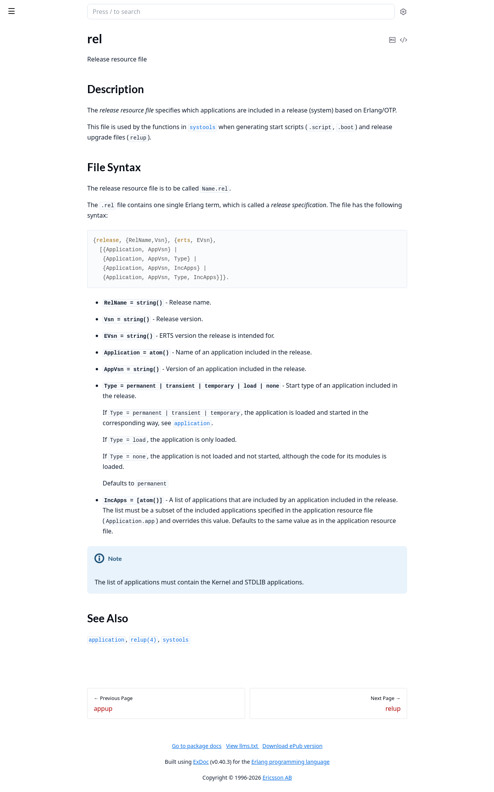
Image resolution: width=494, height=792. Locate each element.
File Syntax (28, 166)
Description (29, 157)
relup (12, 189)
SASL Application (28, 59)
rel (8, 143)
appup (13, 133)
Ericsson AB (335, 777)
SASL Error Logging (30, 106)
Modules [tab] (46, 31)
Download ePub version (350, 745)
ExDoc (259, 761)
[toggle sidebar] (106, 11)
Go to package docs (254, 746)
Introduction (22, 96)
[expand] (108, 50)
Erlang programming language (348, 761)
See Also (25, 175)
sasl (33, 7)
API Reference (24, 48)
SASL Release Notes (31, 69)
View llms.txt (300, 745)
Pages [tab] (13, 31)
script (12, 200)
